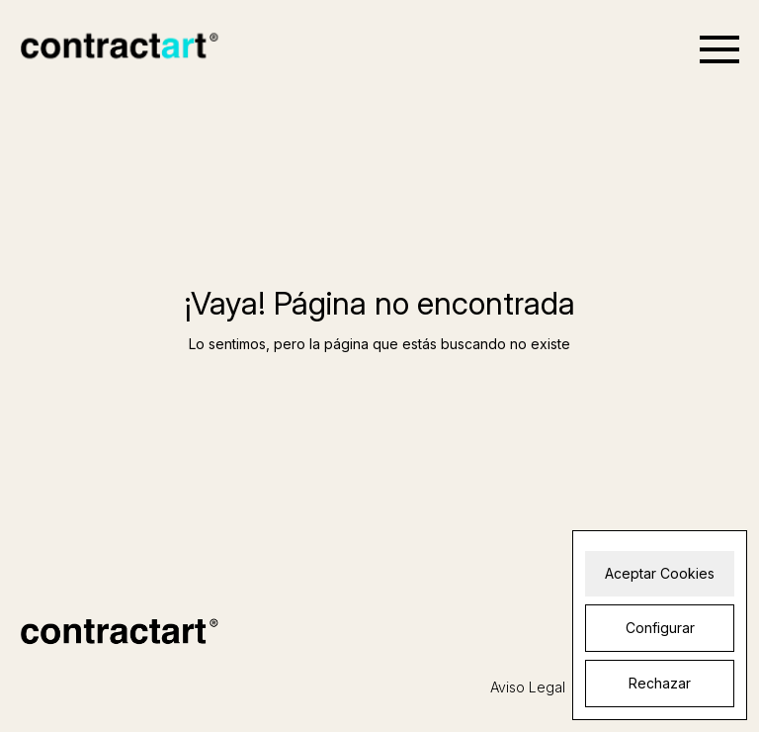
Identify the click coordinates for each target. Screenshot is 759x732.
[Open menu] (719, 49)
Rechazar (660, 683)
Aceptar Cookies (660, 573)
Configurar (660, 627)
